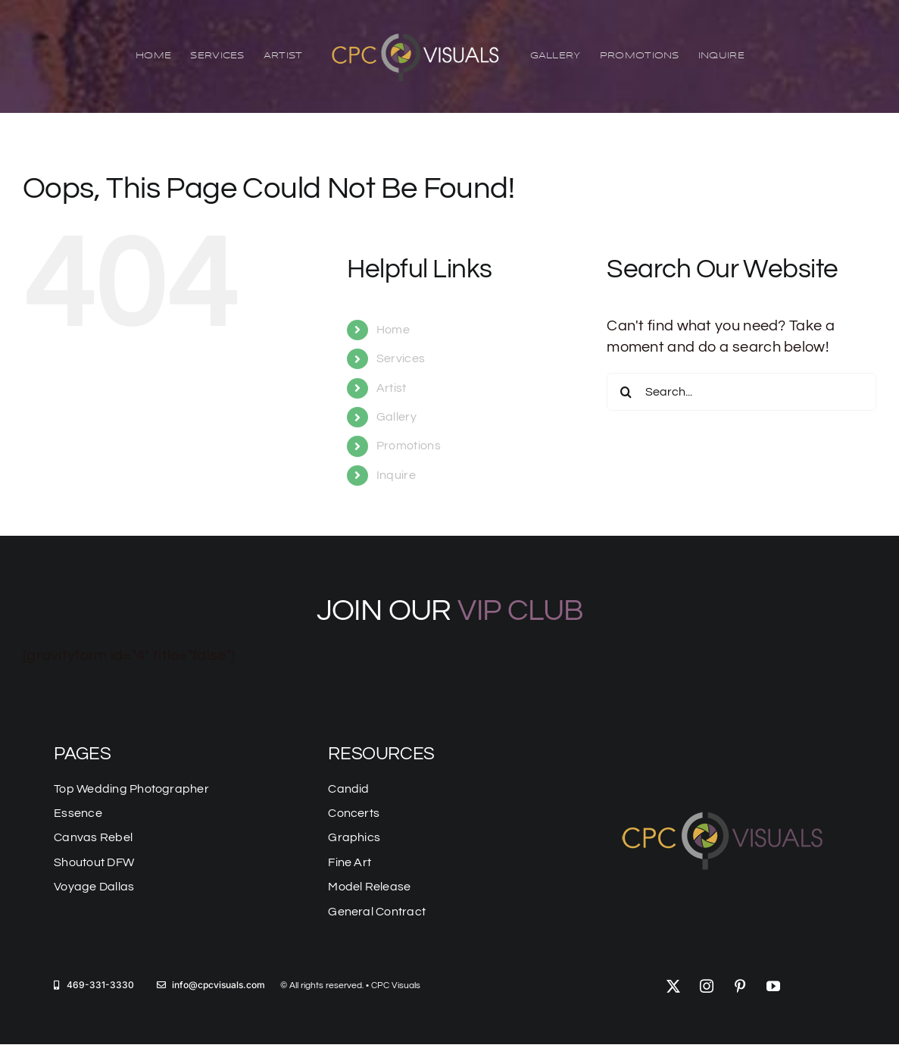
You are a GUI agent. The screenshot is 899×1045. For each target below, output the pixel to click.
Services (400, 358)
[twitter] (674, 986)
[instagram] (707, 986)
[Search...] (741, 392)
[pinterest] (741, 986)
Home (393, 330)
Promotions (408, 446)
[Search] (626, 392)
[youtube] (774, 986)
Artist (391, 388)
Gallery (396, 417)
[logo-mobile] (724, 808)
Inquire (396, 475)
